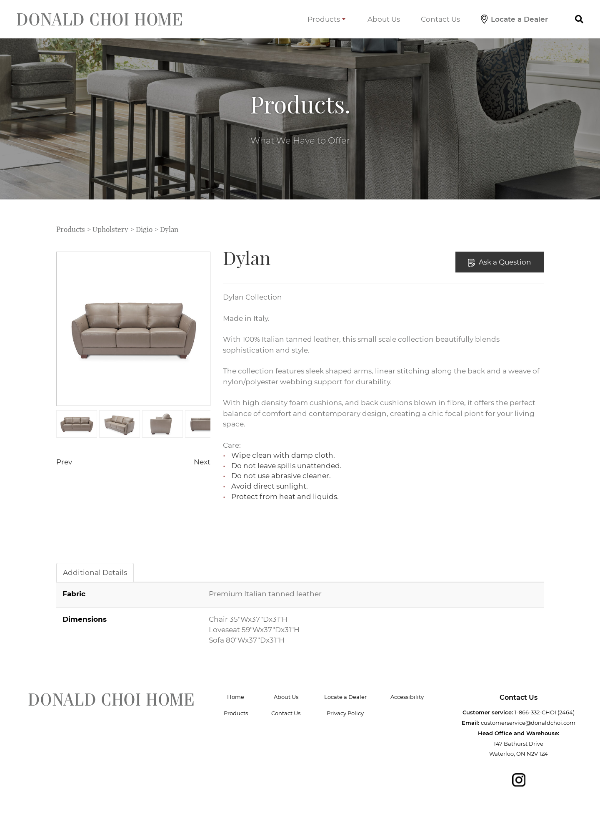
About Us (384, 19)
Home (235, 696)
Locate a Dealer (514, 19)
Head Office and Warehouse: (518, 733)
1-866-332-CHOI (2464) (545, 712)
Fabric (73, 593)
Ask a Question (499, 262)
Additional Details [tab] (95, 572)
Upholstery (110, 229)
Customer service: (487, 712)
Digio (144, 229)
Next (202, 461)
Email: (470, 722)
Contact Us (440, 19)
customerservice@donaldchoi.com (528, 722)
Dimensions (84, 619)
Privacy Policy (345, 713)
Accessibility (407, 696)
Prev (64, 461)
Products (326, 19)
